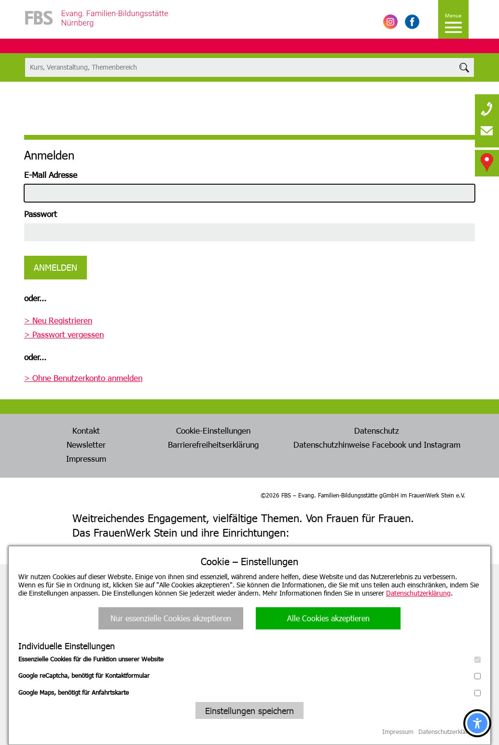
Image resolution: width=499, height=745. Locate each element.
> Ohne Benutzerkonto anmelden (83, 377)
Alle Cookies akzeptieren (328, 618)
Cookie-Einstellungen (213, 430)
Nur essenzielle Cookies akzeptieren (171, 618)
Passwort (40, 213)
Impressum (86, 458)
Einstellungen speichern (249, 710)
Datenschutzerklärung (418, 593)
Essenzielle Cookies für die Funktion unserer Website (249, 659)
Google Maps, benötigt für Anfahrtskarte (249, 692)
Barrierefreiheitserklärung (213, 444)
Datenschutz (376, 430)
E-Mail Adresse (50, 174)
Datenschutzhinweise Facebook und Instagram (376, 444)
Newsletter (86, 444)
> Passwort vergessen (64, 334)
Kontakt (86, 430)
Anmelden (55, 267)
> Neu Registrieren (58, 320)
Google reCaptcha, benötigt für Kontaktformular (249, 675)
